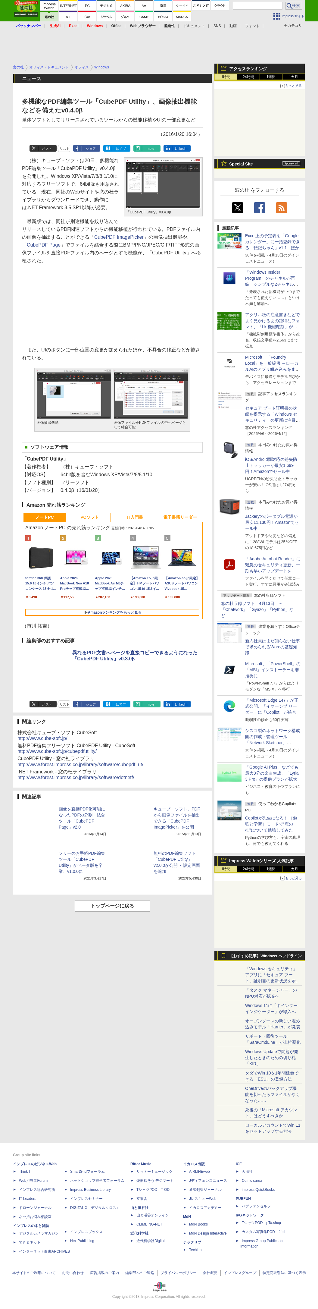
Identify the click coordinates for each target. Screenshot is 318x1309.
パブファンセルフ (256, 1206)
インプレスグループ (240, 1273)
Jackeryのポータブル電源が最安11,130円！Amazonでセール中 (272, 522)
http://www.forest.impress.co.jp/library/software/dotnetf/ (75, 777)
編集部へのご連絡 (139, 1273)
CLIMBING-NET (149, 1224)
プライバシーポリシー (179, 1273)
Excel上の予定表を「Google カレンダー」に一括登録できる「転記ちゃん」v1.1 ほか (272, 241)
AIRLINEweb (199, 1171)
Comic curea (252, 1180)
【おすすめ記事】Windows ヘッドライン (265, 956)
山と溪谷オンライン (152, 1215)
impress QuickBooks (258, 1190)
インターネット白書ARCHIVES (44, 1251)
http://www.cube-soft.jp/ (42, 738)
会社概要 (210, 1273)
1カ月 (293, 77)
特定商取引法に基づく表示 (284, 1273)
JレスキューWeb (202, 1199)
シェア (91, 148)
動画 (233, 26)
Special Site (241, 164)
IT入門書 (135, 517)
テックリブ (192, 1242)
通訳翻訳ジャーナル (205, 1190)
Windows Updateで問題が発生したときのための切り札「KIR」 (271, 1057)
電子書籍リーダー (180, 517)
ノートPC (44, 517)
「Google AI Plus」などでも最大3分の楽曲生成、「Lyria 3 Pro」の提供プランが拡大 (272, 773)
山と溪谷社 (139, 1208)
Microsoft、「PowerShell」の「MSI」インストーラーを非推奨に (273, 669)
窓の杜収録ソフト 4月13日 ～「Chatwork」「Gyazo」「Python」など (257, 609)
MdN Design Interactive (208, 1233)
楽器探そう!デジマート (154, 1180)
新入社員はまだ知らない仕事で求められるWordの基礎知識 (272, 646)
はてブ (121, 148)
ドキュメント (194, 26)
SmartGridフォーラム (87, 1171)
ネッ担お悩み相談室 (35, 1217)
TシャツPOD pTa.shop (261, 1223)
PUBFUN (243, 1199)
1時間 (226, 77)
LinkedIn (181, 148)
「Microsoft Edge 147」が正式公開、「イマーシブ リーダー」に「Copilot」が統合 (271, 706)
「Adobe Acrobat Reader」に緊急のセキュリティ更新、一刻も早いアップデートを (273, 564)
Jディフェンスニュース (208, 1180)
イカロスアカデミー (205, 1208)
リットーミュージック (154, 1171)
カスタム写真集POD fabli (263, 1232)
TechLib (195, 1250)
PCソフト (89, 517)
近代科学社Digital (150, 1241)
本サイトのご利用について (34, 1273)
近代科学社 (139, 1233)
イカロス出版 (194, 1164)
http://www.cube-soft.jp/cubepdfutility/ (57, 751)
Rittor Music (140, 1164)
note (151, 148)
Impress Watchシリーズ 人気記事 (261, 860)
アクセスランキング (248, 68)
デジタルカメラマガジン (39, 1233)
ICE (239, 1164)
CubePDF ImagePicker (119, 237)
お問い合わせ (73, 1273)
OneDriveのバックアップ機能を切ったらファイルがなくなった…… (272, 1094)
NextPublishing (82, 1241)
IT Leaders (27, 1199)
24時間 (248, 77)
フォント (252, 26)
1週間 (271, 77)
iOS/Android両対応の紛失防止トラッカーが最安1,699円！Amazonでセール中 (271, 465)
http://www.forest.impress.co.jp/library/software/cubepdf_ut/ (80, 764)
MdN (187, 1217)
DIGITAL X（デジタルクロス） (95, 1208)
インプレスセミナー (86, 1199)
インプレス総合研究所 (37, 1190)
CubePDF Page (44, 244)
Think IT (25, 1171)
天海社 (247, 1171)
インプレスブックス (86, 1232)
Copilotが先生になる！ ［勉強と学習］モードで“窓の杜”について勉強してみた (271, 824)
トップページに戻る (112, 905)
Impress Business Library (90, 1190)
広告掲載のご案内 (104, 1273)
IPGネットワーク (250, 1215)
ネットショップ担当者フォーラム (97, 1180)
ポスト (47, 148)
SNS (217, 26)
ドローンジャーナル (35, 1208)
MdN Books (198, 1224)
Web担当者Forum (33, 1180)
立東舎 (141, 1199)
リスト (65, 148)
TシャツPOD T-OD (153, 1190)
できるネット (30, 1242)
